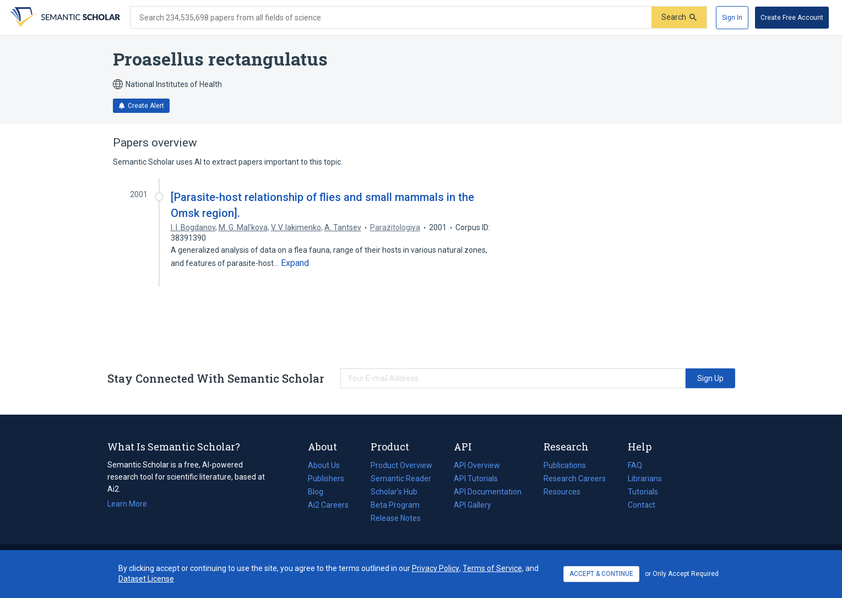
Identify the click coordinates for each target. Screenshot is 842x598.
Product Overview (401, 465)
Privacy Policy (435, 568)
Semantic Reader (401, 478)
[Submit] (679, 17)
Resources (562, 491)
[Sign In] (732, 17)
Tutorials (643, 491)
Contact (641, 505)
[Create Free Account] (792, 18)
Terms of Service (492, 568)
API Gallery (472, 505)
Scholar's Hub (394, 491)
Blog (320, 491)
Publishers (326, 478)
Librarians (645, 478)
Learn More (127, 503)
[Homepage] (64, 17)
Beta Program (395, 505)
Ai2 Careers (328, 505)
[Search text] (391, 18)
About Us (324, 465)
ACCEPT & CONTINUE (601, 574)
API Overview (477, 465)
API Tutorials (476, 478)
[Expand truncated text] (294, 263)
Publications (565, 465)
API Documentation (488, 491)
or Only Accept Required (682, 574)
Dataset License (146, 578)
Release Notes (396, 518)
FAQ (635, 465)
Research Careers (575, 478)
